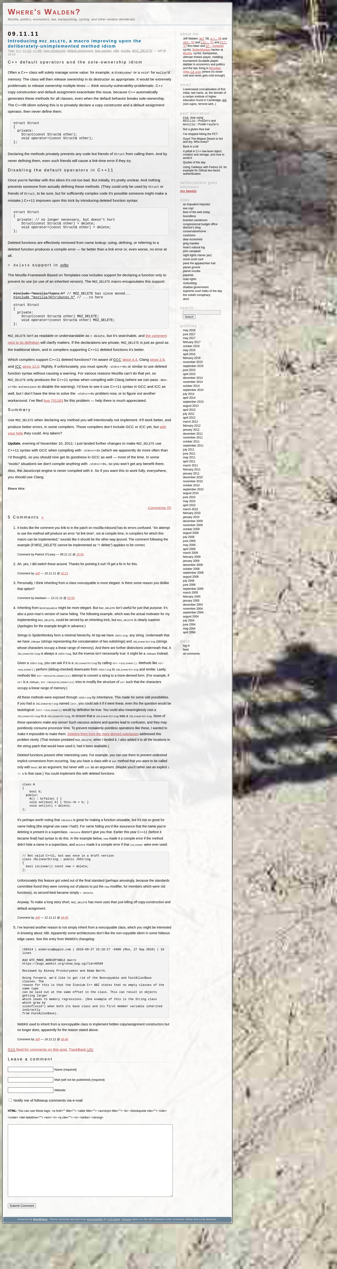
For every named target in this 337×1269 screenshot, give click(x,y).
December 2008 (193, 565)
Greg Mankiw (191, 243)
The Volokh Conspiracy (196, 295)
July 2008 (188, 580)
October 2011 (191, 441)
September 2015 (193, 366)
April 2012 (189, 417)
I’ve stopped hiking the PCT (200, 134)
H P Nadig (114, 1262)
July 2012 (188, 414)
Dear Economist (192, 239)
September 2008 (193, 572)
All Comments (191, 653)
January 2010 (191, 517)
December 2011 (193, 433)
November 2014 (193, 382)
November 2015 (193, 362)
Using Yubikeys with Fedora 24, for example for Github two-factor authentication (205, 170)
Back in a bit (190, 146)
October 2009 (191, 529)
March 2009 (190, 552)
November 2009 (193, 525)
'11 (207, 42)
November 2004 (193, 608)
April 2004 (189, 632)
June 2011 (189, 453)
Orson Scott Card (193, 259)
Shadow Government (196, 287)
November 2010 (193, 481)
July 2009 (188, 537)
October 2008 (191, 569)
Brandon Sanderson (195, 220)
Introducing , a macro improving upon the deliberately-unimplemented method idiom (74, 43)
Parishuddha (95, 1262)
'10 (188, 42)
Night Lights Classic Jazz (197, 255)
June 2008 (189, 584)
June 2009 (189, 541)
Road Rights (189, 279)
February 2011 (191, 469)
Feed (185, 649)
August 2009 (191, 533)
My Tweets (188, 191)
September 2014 (193, 390)
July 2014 (188, 394)
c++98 (37, 51)
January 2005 (191, 600)
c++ (18, 51)
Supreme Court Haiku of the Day (202, 291)
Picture (126, 1262)
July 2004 (188, 620)
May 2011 (189, 457)
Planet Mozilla (191, 271)
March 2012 (190, 421)
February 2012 (191, 425)
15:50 (80, 566)
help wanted (103, 51)
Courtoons (189, 235)
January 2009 (191, 561)
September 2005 (193, 588)
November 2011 (193, 437)
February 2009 (191, 557)
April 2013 (189, 409)
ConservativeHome (194, 231)
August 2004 (191, 616)
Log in (186, 645)
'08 (216, 38)
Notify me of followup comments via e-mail (48, 1129)
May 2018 (189, 330)
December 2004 (193, 604)
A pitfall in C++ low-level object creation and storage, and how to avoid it (203, 155)
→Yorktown (215, 46)
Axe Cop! (188, 208)
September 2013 (193, 401)
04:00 (64, 933)
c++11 (27, 51)
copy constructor (54, 51)
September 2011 (193, 445)
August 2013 (191, 405)
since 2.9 (157, 373)
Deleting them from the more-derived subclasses (103, 742)
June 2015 (189, 370)
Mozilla (187, 53)
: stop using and (201, 121)
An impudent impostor (196, 204)
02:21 (64, 585)
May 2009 (189, 545)
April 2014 (189, 397)
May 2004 (189, 628)
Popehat (188, 275)
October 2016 (191, 346)
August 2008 (191, 576)
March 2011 (190, 465)
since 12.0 (31, 380)
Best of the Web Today (196, 212)
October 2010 (191, 485)
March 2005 (190, 592)
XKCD (186, 299)
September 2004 (193, 612)
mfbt (116, 51)
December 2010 (193, 477)
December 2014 (193, 378)
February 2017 (191, 342)
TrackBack (81, 1078)
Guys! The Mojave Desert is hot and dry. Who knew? (203, 140)
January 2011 (191, 473)
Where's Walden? (44, 11)
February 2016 (191, 358)
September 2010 (193, 489)
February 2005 (191, 596)
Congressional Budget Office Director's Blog (200, 226)
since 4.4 (129, 373)
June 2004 (189, 624)
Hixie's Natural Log (194, 247)
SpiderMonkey (201, 49)
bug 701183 (53, 413)
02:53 (71, 609)
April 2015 (189, 374)
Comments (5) (159, 519)
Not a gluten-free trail (196, 129)
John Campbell (191, 251)
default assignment (80, 51)
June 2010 (189, 497)
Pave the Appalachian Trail (199, 263)
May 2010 (189, 501)
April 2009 (189, 549)
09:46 (64, 1068)
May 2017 (189, 338)
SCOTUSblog (189, 283)
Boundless (189, 216)
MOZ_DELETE (142, 51)
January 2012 (191, 429)
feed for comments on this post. (38, 1078)
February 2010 (191, 513)
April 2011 (189, 461)
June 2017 (189, 334)
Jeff (37, 585)
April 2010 (189, 505)
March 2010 (190, 509)
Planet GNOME (191, 267)
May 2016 (189, 350)
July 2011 (188, 449)
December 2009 (193, 521)
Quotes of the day (194, 162)
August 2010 (191, 493)
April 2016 (189, 354)
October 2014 (191, 386)
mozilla (125, 51)
